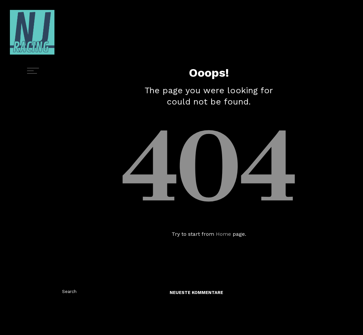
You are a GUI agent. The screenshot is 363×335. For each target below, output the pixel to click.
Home (223, 234)
